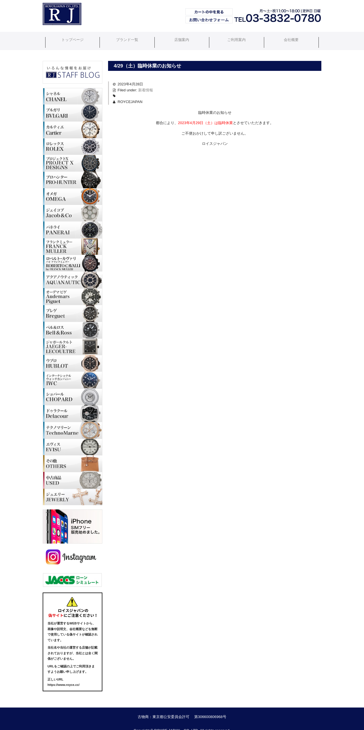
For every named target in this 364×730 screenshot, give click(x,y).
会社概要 (293, 36)
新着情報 (145, 80)
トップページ (70, 36)
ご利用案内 (237, 36)
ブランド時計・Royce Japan (59, 24)
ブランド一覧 (126, 36)
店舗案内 (182, 36)
